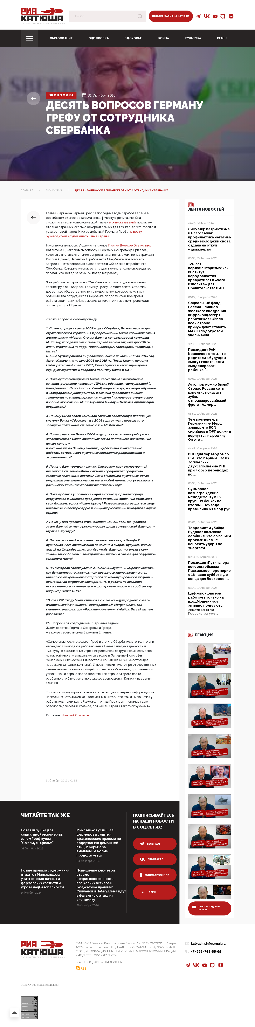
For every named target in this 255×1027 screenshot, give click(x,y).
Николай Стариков (76, 715)
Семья (222, 38)
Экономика (61, 95)
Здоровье (133, 38)
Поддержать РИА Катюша (170, 16)
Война (163, 38)
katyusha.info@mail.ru (208, 944)
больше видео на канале (206, 908)
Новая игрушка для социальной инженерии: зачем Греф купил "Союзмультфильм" (42, 836)
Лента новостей (206, 207)
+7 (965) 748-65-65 (206, 952)
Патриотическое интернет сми (43, 23)
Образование (61, 38)
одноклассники (154, 875)
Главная (27, 190)
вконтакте (151, 859)
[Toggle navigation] (29, 38)
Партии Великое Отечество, (129, 245)
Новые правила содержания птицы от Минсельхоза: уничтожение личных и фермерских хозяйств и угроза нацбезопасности (45, 878)
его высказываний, (123, 222)
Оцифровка (99, 38)
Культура (193, 38)
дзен (148, 892)
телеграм (150, 844)
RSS (83, 969)
